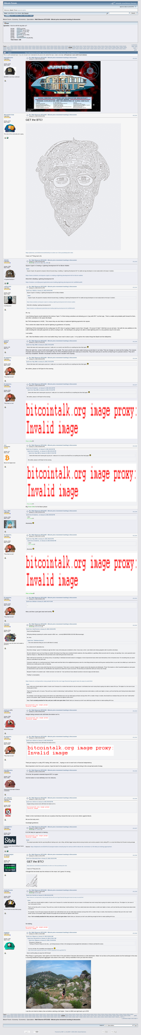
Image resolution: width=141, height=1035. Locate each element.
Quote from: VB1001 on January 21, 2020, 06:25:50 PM (39, 290)
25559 (37, 47)
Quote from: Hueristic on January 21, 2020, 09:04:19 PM (39, 895)
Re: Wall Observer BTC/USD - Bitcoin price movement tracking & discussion (53, 57)
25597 (52, 48)
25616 (121, 48)
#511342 (135, 115)
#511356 (135, 798)
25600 (62, 48)
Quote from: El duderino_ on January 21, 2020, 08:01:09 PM (40, 388)
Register (26, 15)
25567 (66, 47)
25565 (59, 47)
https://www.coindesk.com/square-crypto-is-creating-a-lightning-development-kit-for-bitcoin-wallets (54, 275)
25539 (88, 46)
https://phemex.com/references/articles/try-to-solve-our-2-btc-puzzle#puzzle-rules (49, 252)
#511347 (135, 384)
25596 (48, 48)
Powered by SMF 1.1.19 (61, 1031)
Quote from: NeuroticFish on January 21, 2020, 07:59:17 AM (41, 938)
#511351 (135, 598)
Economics (22, 19)
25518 (12, 46)
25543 (102, 46)
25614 (113, 48)
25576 (99, 47)
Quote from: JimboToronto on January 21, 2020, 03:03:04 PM (40, 629)
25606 (84, 48)
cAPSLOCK (7, 286)
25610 (99, 48)
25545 (110, 46)
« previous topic (134, 45)
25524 (34, 46)
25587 (15, 48)
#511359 (135, 891)
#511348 (135, 446)
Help (12, 15)
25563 (52, 47)
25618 (4, 50)
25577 (103, 47)
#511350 (135, 535)
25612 (106, 48)
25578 (107, 47)
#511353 (135, 711)
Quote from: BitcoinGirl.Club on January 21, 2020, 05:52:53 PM (41, 858)
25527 (44, 46)
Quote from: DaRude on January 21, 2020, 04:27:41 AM (39, 601)
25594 (41, 48)
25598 (55, 48)
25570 (78, 47)
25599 (59, 48)
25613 (110, 48)
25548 (121, 46)
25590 (26, 48)
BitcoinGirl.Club (9, 114)
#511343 (135, 261)
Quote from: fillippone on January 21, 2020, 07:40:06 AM (42, 940)
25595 (44, 48)
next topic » (135, 47)
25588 (19, 48)
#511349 (135, 511)
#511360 (135, 933)
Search (17, 15)
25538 (84, 46)
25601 (66, 48)
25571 (81, 47)
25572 (85, 47)
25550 (4, 47)
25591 (30, 48)
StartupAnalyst (8, 854)
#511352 (135, 625)
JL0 (5, 445)
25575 (96, 47)
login (19, 10)
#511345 (135, 341)
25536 (77, 46)
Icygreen (6, 932)
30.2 (23, 13)
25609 (95, 48)
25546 (113, 46)
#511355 (135, 771)
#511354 (135, 737)
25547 (117, 46)
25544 (106, 46)
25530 (55, 46)
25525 (37, 46)
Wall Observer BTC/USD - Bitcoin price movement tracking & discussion (57, 19)
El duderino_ (8, 357)
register (24, 10)
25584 (4, 48)
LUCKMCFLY (8, 827)
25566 (62, 47)
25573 (88, 47)
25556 (26, 47)
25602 (70, 48)
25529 (52, 46)
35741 (9, 50)
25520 (19, 46)
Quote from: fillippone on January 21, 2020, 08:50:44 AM (39, 936)
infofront (6, 710)
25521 (23, 46)
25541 (95, 46)
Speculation (30, 19)
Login (21, 15)
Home (7, 15)
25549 (124, 46)
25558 (33, 47)
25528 (48, 46)
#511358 (135, 855)
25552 (12, 47)
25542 (99, 46)
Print (135, 50)
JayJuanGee (38, 262)
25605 (81, 48)
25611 (102, 48)
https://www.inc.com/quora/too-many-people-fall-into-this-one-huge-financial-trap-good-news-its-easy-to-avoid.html (59, 681)
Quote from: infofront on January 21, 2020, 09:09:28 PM (39, 740)
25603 (73, 48)
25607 (88, 48)
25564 (55, 47)
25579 (110, 47)
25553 (15, 47)
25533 (66, 46)
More (31, 15)
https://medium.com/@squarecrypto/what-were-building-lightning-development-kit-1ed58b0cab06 (54, 282)
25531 (59, 46)
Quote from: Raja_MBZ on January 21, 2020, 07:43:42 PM (40, 344)
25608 (91, 48)
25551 (8, 47)
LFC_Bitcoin (8, 798)
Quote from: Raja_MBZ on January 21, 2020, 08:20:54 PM (40, 538)
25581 (117, 47)
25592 (33, 48)
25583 (125, 47)
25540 (92, 46)
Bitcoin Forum (7, 19)
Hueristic (7, 624)
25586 (12, 48)
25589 (23, 48)
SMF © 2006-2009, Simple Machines (77, 1031)
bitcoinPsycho (8, 57)
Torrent (26, 13)
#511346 (135, 358)
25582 (121, 47)
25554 (19, 47)
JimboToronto (38, 626)
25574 (92, 47)
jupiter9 (6, 341)
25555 (23, 47)
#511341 (135, 58)
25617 (124, 48)
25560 (41, 47)
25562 (48, 47)
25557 (30, 47)
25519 (15, 46)
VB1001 (6, 260)
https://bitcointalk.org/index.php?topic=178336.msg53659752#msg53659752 (47, 950)
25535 (73, 46)
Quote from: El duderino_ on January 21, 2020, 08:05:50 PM (40, 449)
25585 (8, 48)
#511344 (135, 287)
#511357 (135, 828)
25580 (114, 47)
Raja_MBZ (45, 262)
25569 (74, 47)
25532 (63, 46)
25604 (77, 48)
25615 (117, 48)
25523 (30, 46)
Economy (15, 19)
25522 (26, 46)
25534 (70, 46)
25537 (81, 46)
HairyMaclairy (8, 770)
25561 (44, 47)
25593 (37, 48)
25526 (41, 46)
